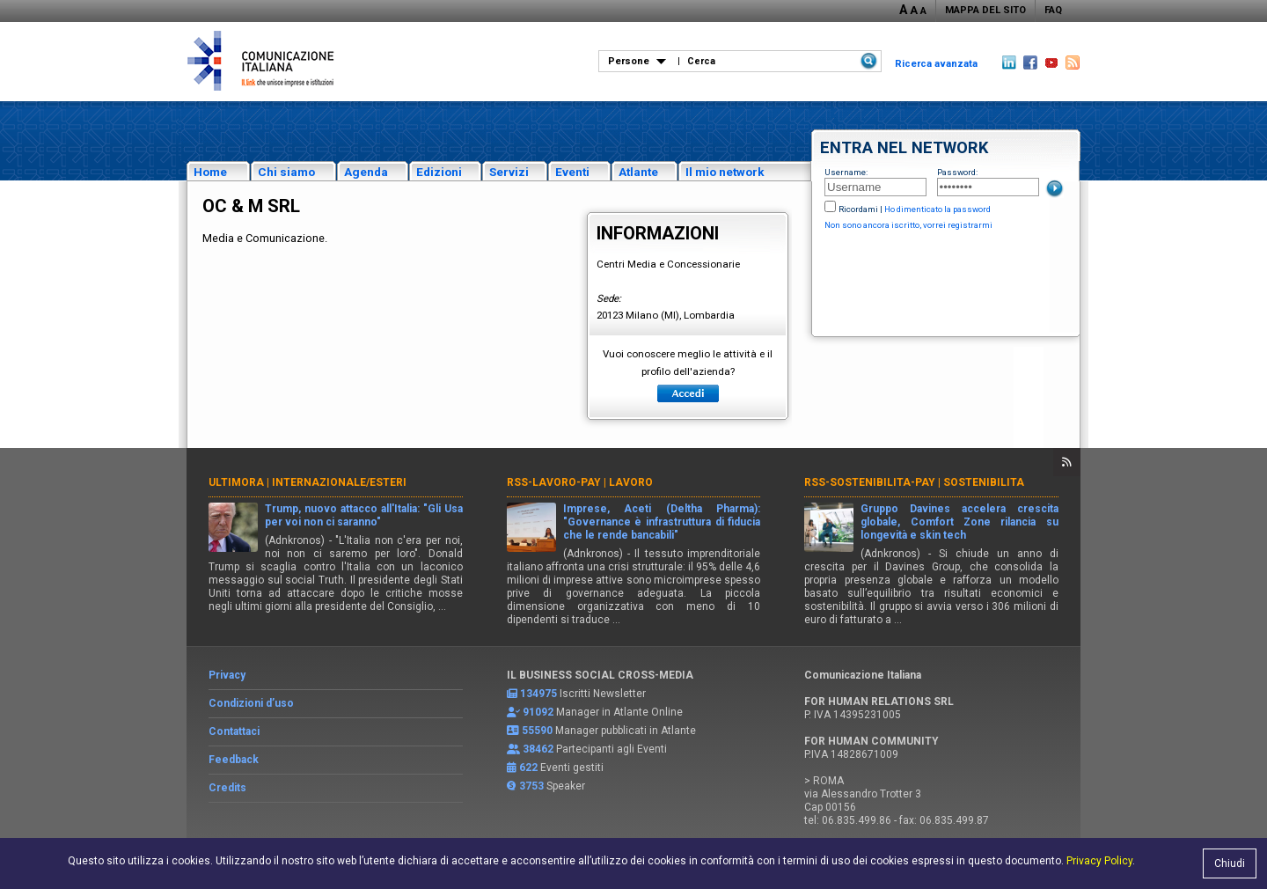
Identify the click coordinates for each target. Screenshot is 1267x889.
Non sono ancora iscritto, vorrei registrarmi (908, 225)
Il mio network (725, 172)
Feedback (234, 759)
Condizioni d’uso (251, 703)
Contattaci (234, 731)
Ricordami (858, 209)
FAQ (1053, 10)
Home (210, 172)
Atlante (638, 172)
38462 (538, 749)
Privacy (227, 675)
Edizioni (439, 172)
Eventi (572, 172)
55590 (537, 730)
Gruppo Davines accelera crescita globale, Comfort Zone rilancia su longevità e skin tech (959, 522)
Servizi (509, 172)
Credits (227, 788)
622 (528, 767)
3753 (531, 786)
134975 (538, 693)
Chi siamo (286, 172)
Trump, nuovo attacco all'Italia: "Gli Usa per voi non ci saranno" (364, 515)
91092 (538, 712)
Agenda (366, 172)
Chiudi (1229, 863)
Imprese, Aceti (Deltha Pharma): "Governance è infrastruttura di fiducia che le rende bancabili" (662, 522)
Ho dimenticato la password (937, 209)
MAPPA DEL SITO (985, 10)
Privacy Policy (1099, 861)
